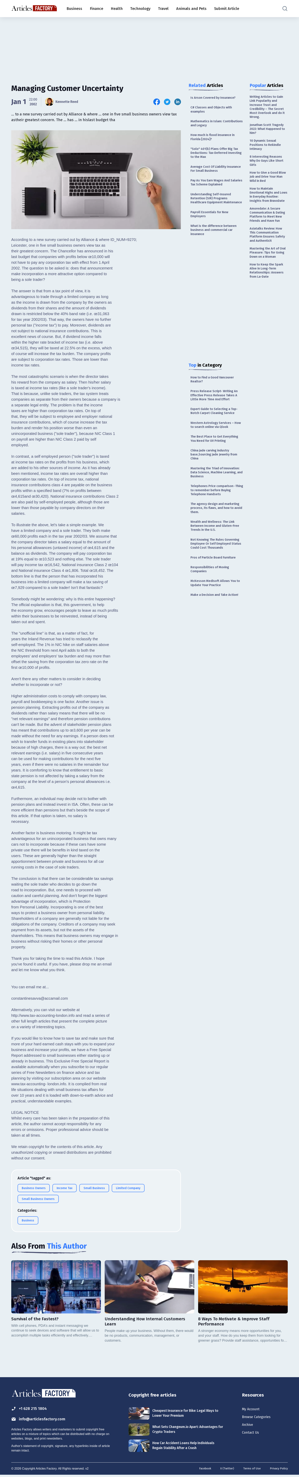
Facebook (201, 1470)
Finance (96, 8)
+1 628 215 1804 (31, 1409)
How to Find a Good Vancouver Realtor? (214, 393)
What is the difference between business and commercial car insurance (215, 242)
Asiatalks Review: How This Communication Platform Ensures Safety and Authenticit (268, 254)
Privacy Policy (278, 1470)
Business (74, 8)
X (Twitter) (224, 1470)
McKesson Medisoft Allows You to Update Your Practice (217, 609)
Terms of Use (250, 1470)
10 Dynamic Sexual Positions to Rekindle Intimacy (266, 149)
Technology (140, 8)
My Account (252, 1410)
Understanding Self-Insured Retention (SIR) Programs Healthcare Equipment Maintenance (212, 206)
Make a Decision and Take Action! (216, 622)
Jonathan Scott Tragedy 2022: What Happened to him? (268, 131)
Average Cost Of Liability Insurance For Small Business (213, 173)
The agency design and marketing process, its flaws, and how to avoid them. (216, 529)
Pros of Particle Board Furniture (215, 582)
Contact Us (251, 1435)
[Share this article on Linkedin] (177, 102)
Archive (248, 1426)
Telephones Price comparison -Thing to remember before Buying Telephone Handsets (216, 510)
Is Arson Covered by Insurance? (214, 98)
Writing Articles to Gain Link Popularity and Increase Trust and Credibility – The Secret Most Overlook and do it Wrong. (268, 108)
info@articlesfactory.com (41, 1420)
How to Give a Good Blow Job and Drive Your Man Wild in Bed (268, 183)
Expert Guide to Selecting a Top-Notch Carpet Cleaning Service (215, 426)
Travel (163, 8)
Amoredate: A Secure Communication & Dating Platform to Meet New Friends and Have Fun (269, 231)
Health (117, 8)
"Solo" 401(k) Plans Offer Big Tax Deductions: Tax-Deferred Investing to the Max (216, 156)
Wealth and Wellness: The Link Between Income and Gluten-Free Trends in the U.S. (216, 548)
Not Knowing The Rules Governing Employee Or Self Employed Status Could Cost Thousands (217, 567)
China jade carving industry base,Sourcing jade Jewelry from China (215, 472)
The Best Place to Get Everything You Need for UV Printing (216, 456)
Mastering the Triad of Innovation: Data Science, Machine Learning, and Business (217, 491)
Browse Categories (258, 1418)
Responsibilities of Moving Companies (211, 595)
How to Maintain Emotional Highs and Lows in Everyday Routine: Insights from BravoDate (267, 205)
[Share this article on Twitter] (167, 102)
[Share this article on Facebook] (156, 102)
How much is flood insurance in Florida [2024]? (214, 139)
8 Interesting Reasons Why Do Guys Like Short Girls (268, 166)
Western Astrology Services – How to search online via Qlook (214, 441)
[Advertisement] (149, 46)
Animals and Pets (191, 8)
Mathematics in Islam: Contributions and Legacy (210, 124)
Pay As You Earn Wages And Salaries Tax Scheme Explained (214, 187)
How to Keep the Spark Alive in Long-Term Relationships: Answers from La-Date (268, 298)
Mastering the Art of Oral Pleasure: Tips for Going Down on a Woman (267, 276)
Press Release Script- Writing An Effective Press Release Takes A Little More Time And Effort (215, 409)
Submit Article (226, 8)
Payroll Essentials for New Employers (210, 225)
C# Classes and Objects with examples (212, 110)
